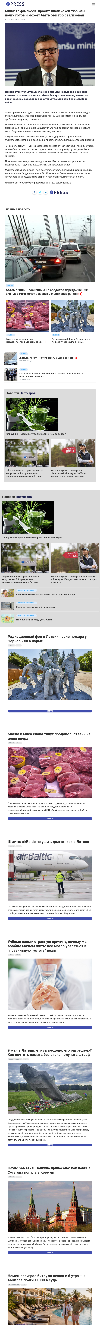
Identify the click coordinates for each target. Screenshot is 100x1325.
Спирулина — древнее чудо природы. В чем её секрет (36, 434)
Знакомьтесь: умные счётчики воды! (35, 607)
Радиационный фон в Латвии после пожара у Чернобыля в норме (71, 340)
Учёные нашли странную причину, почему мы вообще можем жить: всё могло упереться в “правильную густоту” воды (48, 945)
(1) (44, 342)
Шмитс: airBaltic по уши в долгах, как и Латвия (48, 842)
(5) (80, 294)
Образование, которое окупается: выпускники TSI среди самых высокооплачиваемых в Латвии (25, 473)
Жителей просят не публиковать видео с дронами (46, 357)
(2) (76, 357)
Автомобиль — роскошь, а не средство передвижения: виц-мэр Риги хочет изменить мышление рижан (47, 292)
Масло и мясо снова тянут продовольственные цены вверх (24, 340)
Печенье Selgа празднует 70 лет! (34, 619)
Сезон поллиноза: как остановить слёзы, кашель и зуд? (46, 594)
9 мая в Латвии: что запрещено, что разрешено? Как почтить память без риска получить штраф (50, 1052)
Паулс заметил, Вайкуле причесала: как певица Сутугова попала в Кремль (49, 1170)
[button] (93, 4)
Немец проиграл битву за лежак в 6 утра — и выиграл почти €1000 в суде (46, 1278)
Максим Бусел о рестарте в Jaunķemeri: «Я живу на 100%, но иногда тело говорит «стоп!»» (68, 473)
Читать (50, 711)
